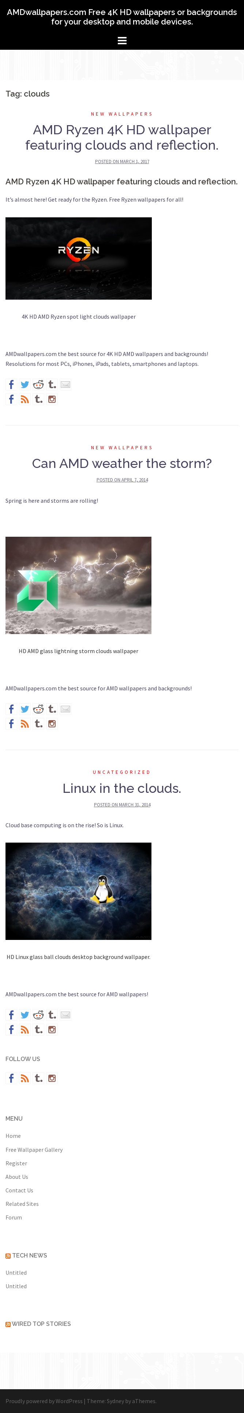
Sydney (115, 1401)
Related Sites (22, 1203)
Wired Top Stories (41, 1323)
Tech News (29, 1255)
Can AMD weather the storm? (122, 463)
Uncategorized (122, 772)
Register (16, 1163)
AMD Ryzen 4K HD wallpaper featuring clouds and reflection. (122, 137)
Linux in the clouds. (122, 788)
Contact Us (19, 1190)
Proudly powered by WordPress (44, 1401)
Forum (13, 1217)
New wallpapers (122, 114)
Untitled (16, 1272)
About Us (16, 1176)
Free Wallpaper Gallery (34, 1149)
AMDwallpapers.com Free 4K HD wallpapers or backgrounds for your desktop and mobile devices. (122, 16)
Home (13, 1135)
